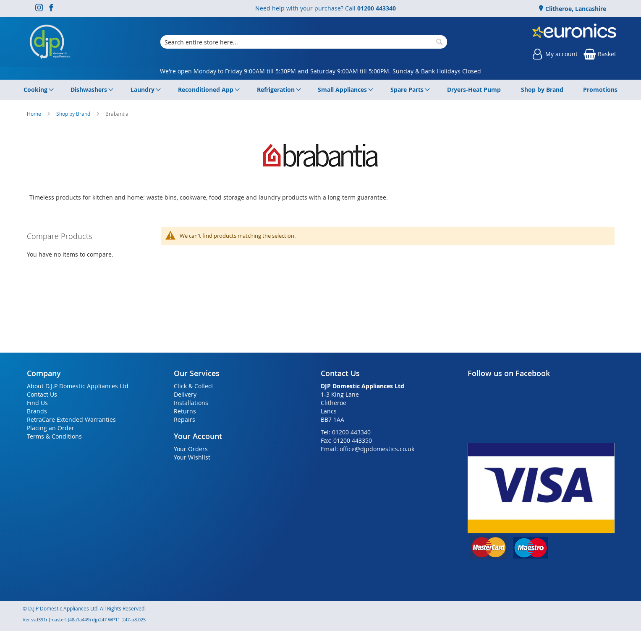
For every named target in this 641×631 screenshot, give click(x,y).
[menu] (320, 90)
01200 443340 (376, 8)
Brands (37, 411)
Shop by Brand (74, 113)
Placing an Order (50, 428)
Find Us (37, 403)
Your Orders (191, 449)
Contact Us (42, 394)
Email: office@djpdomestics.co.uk (367, 449)
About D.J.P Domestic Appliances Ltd (77, 386)
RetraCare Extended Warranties (71, 419)
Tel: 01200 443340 (346, 432)
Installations (191, 403)
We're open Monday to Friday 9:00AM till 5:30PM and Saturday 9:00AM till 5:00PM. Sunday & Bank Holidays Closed (320, 71)
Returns (185, 411)
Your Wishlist (192, 457)
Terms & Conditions (54, 436)
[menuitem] (37, 90)
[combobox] (303, 42)
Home (34, 113)
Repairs (184, 419)
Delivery (185, 394)
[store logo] (50, 42)
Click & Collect (193, 386)
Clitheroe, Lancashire (575, 9)
